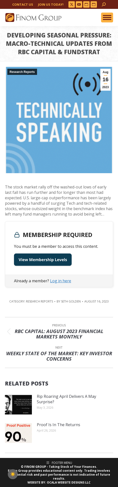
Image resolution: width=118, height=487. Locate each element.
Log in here (60, 281)
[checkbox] (13, 474)
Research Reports (22, 72)
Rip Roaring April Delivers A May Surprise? (66, 399)
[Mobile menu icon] (107, 17)
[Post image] (18, 405)
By (69, 301)
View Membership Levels (43, 259)
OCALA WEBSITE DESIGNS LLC (69, 482)
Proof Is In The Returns (58, 424)
